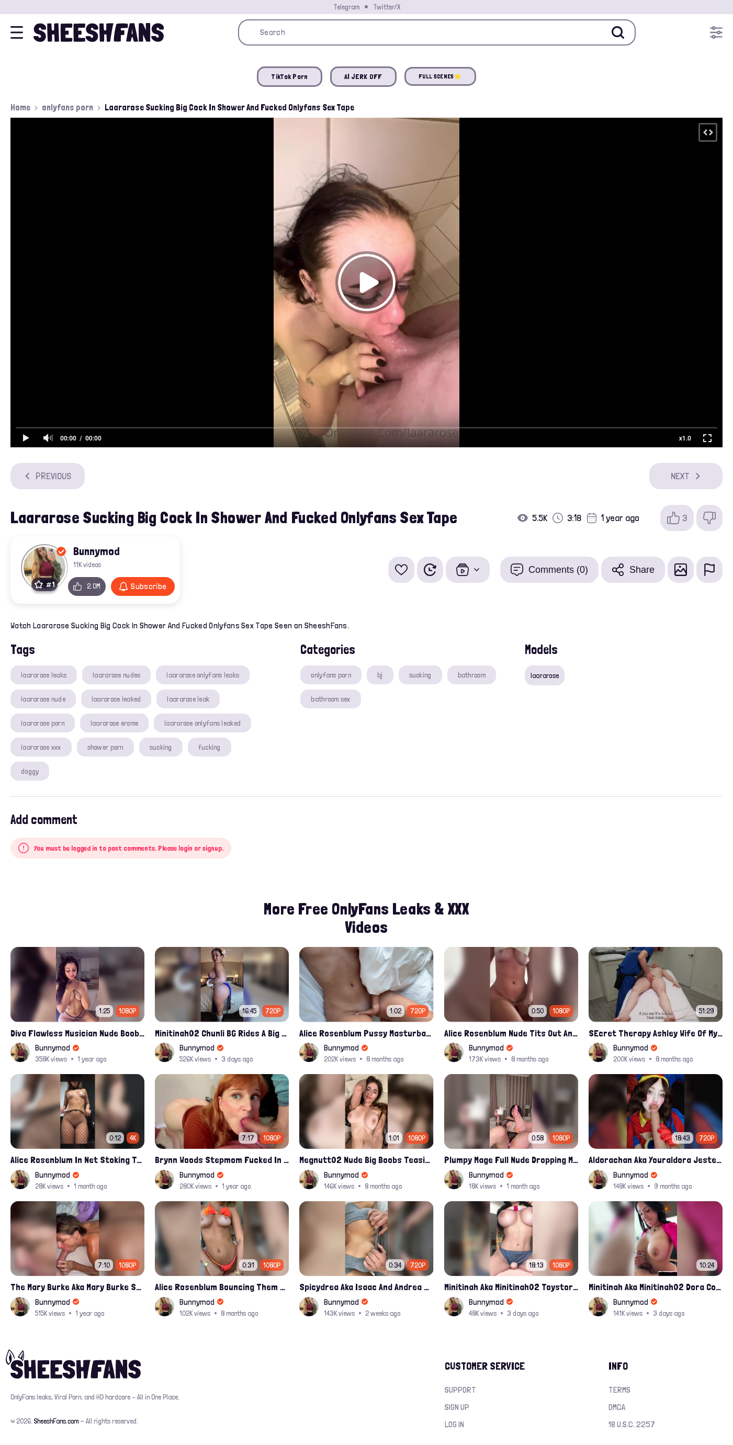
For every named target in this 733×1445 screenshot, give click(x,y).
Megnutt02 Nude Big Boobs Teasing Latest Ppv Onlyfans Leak (366, 1159)
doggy (30, 771)
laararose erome (114, 723)
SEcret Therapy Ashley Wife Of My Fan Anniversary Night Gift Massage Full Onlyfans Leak (656, 1033)
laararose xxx (41, 747)
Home (20, 107)
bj (380, 675)
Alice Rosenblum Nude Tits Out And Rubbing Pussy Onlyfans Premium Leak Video (511, 1033)
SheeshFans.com (56, 1421)
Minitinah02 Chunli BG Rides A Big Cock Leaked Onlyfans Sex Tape (222, 1033)
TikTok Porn (289, 76)
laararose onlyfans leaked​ (202, 723)
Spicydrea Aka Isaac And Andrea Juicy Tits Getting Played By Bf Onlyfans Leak (366, 1286)
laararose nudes (116, 675)
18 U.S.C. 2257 (631, 1424)
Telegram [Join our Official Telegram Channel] (346, 7)
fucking (209, 747)
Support (460, 1390)
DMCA (616, 1407)
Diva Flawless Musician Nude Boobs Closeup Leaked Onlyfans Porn (77, 1033)
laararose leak (188, 699)
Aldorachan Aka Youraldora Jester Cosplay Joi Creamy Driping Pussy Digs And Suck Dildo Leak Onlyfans (656, 1159)
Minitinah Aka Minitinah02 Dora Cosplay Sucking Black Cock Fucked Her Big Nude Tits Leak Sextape (656, 1286)
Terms (619, 1390)
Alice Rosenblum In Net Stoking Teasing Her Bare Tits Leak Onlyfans (77, 1159)
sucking (161, 747)
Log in (454, 1424)
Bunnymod (96, 551)
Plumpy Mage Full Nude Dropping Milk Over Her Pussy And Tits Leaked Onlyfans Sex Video (511, 1159)
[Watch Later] (430, 570)
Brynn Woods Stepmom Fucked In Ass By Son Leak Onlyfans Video (222, 1159)
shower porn (105, 747)
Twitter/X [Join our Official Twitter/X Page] (386, 7)
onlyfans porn (67, 107)
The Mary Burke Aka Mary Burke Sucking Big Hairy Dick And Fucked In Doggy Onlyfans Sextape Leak (77, 1286)
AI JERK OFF (363, 76)
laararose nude (43, 699)
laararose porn (42, 723)
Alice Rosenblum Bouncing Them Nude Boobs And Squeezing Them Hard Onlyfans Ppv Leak (222, 1286)
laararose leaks (43, 675)
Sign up (457, 1407)
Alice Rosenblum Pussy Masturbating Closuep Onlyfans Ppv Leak (366, 1033)
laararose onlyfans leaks (202, 675)
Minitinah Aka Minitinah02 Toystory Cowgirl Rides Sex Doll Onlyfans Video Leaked (511, 1286)
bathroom (472, 675)
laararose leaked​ (116, 699)
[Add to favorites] (401, 570)
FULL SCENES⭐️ (440, 76)
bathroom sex (330, 699)
